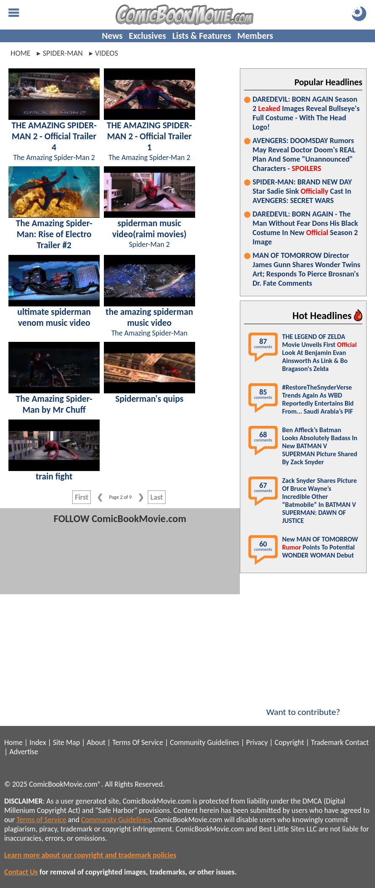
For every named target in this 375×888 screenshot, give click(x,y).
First (81, 497)
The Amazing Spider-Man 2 (54, 157)
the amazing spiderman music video (149, 317)
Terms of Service (41, 819)
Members (255, 35)
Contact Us (21, 872)
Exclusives (147, 35)
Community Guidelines (204, 742)
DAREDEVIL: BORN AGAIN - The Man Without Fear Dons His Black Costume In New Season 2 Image (305, 227)
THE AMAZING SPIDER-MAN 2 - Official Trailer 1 (149, 136)
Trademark (327, 742)
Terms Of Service (137, 742)
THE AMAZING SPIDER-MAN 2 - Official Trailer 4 (54, 136)
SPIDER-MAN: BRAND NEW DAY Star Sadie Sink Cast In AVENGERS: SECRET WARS (302, 191)
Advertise (23, 751)
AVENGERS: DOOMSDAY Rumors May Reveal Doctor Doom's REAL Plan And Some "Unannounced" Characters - (304, 154)
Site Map (66, 742)
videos (106, 53)
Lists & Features (201, 35)
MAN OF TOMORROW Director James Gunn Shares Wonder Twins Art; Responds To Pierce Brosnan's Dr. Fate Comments (306, 269)
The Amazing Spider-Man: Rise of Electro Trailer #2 (54, 234)
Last (156, 497)
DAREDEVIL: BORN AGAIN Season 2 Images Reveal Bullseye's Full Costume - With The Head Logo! (306, 113)
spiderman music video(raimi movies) (149, 229)
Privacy (257, 742)
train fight (53, 476)
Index (38, 742)
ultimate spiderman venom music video (54, 317)
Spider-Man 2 (149, 244)
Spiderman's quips (149, 398)
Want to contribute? (303, 706)
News (112, 35)
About (96, 742)
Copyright (289, 742)
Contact (357, 742)
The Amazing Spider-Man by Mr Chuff (54, 404)
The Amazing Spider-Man (149, 333)
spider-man (63, 53)
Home (20, 53)
